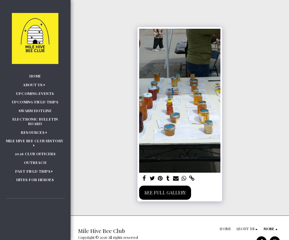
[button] (35, 85)
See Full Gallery (165, 192)
